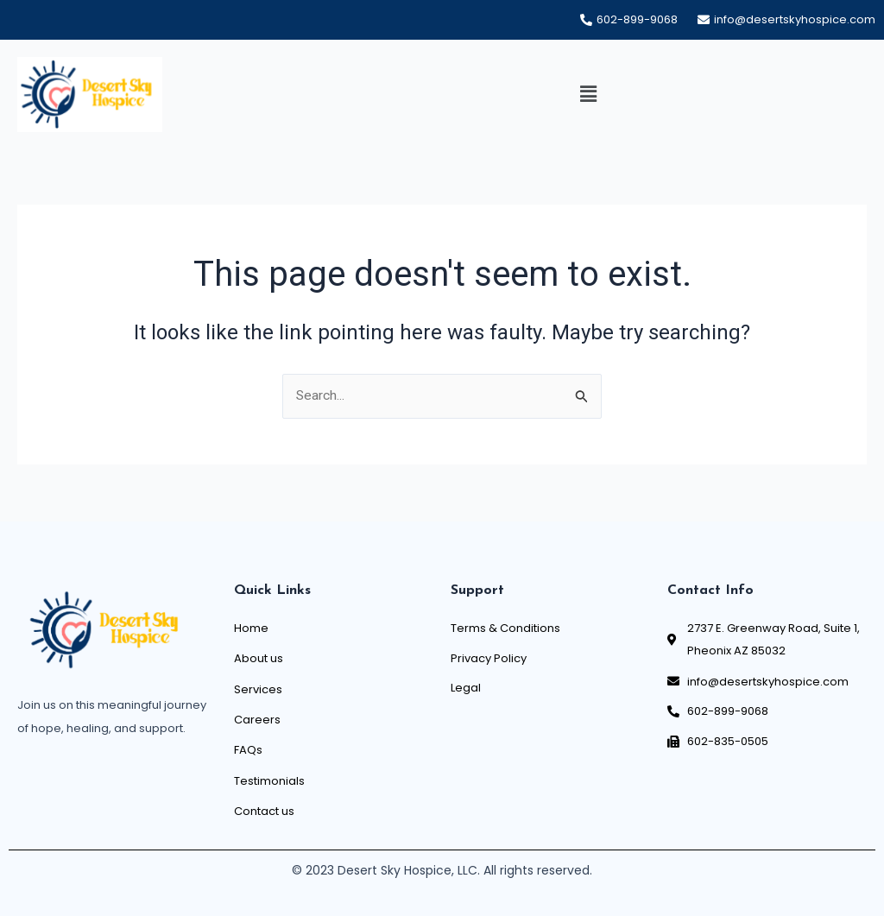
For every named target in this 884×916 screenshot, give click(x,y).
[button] (588, 95)
